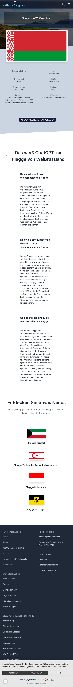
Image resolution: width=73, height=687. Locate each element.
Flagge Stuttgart (37, 509)
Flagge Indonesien (36, 487)
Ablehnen (13, 673)
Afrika (5, 536)
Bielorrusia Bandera (11, 626)
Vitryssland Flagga (11, 660)
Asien (5, 542)
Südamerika (8, 564)
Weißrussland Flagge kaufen (37, 120)
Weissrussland (53, 73)
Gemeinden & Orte (11, 590)
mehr (59, 673)
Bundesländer (9, 578)
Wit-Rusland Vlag (10, 654)
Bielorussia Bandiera (12, 637)
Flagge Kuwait (36, 443)
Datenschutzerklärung (40, 683)
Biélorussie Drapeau (11, 632)
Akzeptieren (36, 673)
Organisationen (9, 595)
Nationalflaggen (12, 532)
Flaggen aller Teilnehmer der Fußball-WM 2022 (50, 543)
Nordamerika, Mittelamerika (15, 559)
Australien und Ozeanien (13, 548)
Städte (6, 584)
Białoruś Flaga (9, 643)
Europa (6, 553)
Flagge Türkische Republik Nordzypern (36, 465)
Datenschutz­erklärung (48, 565)
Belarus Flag (8, 620)
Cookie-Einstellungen (47, 570)
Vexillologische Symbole (49, 536)
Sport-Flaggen (9, 606)
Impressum (43, 559)
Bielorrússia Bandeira (12, 648)
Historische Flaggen (12, 601)
